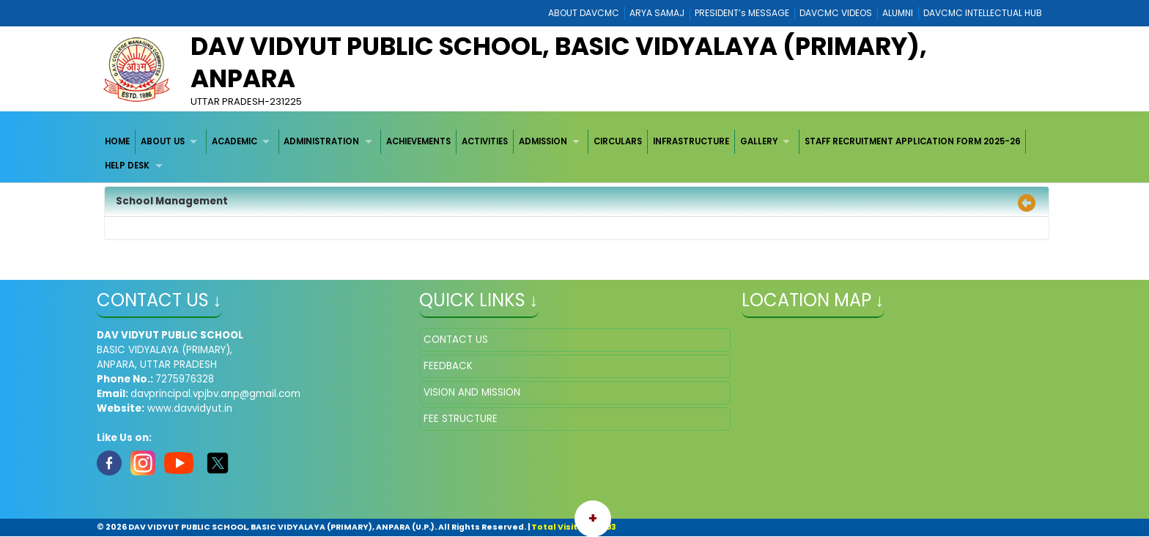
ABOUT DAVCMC (583, 13)
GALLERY (758, 141)
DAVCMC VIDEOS (835, 13)
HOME (117, 141)
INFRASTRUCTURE (691, 141)
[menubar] (574, 154)
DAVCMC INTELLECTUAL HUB (982, 13)
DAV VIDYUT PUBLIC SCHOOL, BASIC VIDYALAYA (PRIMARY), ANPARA (559, 62)
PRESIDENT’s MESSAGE (742, 13)
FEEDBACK (448, 366)
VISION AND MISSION (472, 392)
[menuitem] (118, 142)
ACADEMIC (234, 141)
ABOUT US (163, 141)
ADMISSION (543, 141)
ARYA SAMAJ (656, 13)
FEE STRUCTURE (461, 419)
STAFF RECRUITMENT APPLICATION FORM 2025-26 (913, 141)
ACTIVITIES (485, 141)
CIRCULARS (618, 141)
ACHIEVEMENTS (418, 141)
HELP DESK (127, 165)
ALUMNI (897, 13)
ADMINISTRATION (321, 141)
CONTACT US (456, 340)
